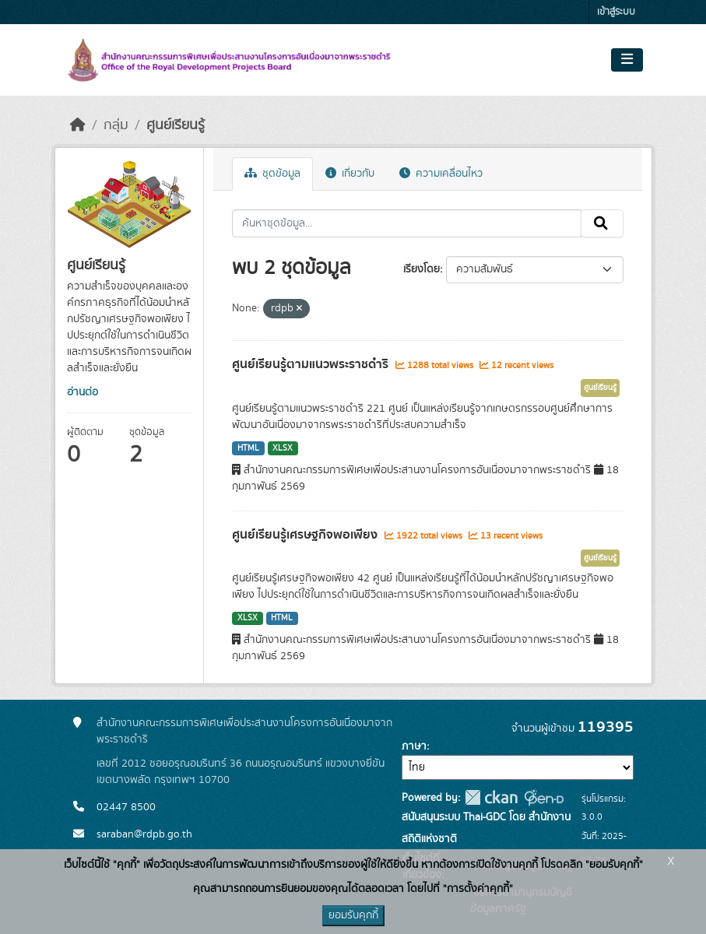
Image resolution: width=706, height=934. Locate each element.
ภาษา (414, 746)
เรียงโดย (421, 269)
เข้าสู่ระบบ (616, 12)
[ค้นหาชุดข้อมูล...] (406, 223)
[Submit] (602, 223)
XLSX (282, 448)
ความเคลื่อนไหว (441, 173)
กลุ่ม (116, 125)
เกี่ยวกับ (349, 173)
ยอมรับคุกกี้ (353, 915)
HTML (248, 448)
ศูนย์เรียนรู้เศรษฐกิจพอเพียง (306, 535)
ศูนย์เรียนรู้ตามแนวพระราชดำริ (312, 364)
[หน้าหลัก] (78, 125)
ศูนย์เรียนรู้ (175, 125)
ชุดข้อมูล (272, 173)
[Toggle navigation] (627, 60)
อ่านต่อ (82, 392)
